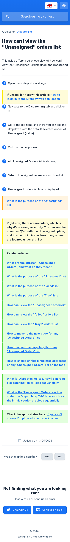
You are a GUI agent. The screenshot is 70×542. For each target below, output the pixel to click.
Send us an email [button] (52, 509)
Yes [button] (47, 456)
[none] (51, 5)
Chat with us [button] (20, 509)
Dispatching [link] (24, 31)
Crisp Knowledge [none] (41, 536)
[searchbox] (35, 16)
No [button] (59, 456)
